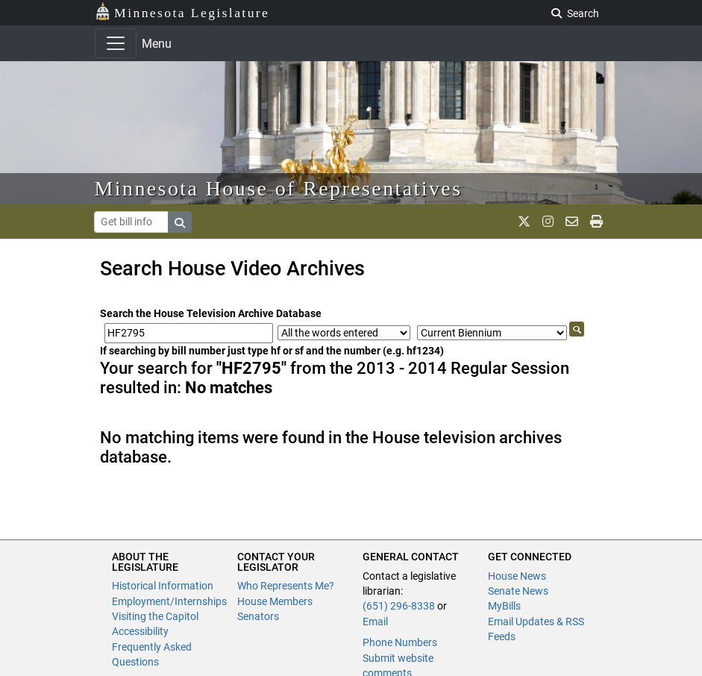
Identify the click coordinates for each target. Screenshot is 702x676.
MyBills (504, 606)
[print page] (596, 221)
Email (375, 622)
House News (517, 576)
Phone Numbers (400, 642)
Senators (258, 616)
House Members (275, 601)
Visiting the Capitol (155, 616)
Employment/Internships (169, 601)
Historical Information (162, 586)
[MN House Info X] (524, 221)
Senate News (518, 591)
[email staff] (572, 221)
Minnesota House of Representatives (279, 188)
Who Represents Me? (285, 586)
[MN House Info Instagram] (548, 221)
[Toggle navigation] (116, 43)
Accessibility (140, 631)
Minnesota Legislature (182, 11)
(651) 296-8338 (399, 606)
